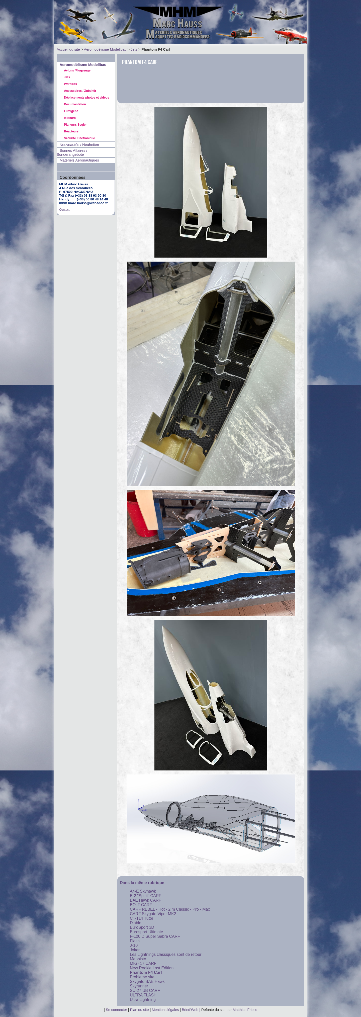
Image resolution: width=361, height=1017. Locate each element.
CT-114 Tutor (141, 918)
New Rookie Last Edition (151, 968)
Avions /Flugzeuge (77, 70)
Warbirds (70, 84)
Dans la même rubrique (142, 883)
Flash (135, 941)
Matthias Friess (245, 1010)
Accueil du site (68, 49)
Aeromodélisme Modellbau (105, 49)
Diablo (135, 923)
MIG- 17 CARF (143, 963)
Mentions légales (166, 1010)
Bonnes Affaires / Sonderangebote (72, 152)
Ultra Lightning (143, 999)
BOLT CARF (141, 905)
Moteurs (70, 118)
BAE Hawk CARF (145, 900)
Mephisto (138, 959)
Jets (134, 49)
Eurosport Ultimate (146, 932)
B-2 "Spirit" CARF (145, 896)
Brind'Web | (191, 1010)
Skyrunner (139, 986)
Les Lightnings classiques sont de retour (166, 954)
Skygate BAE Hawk (147, 981)
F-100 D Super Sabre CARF (155, 936)
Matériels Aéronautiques (79, 160)
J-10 (134, 945)
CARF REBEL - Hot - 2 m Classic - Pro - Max (170, 909)
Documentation (75, 104)
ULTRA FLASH (143, 995)
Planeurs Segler (75, 124)
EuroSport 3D (142, 927)
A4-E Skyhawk (143, 891)
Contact (64, 209)
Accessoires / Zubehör (80, 91)
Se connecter (116, 1010)
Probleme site (142, 977)
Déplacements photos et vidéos (86, 97)
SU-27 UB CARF (145, 990)
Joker (135, 950)
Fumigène (71, 111)
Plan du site (139, 1010)
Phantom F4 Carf (146, 972)
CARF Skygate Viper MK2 (153, 914)
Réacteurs (71, 131)
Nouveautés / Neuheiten (79, 145)
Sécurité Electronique (79, 138)
